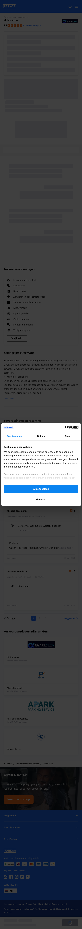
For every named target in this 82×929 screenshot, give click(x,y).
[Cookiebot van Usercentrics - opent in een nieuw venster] (65, 427)
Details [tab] (41, 436)
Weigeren (41, 499)
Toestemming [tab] (14, 436)
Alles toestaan (41, 489)
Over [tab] (67, 436)
